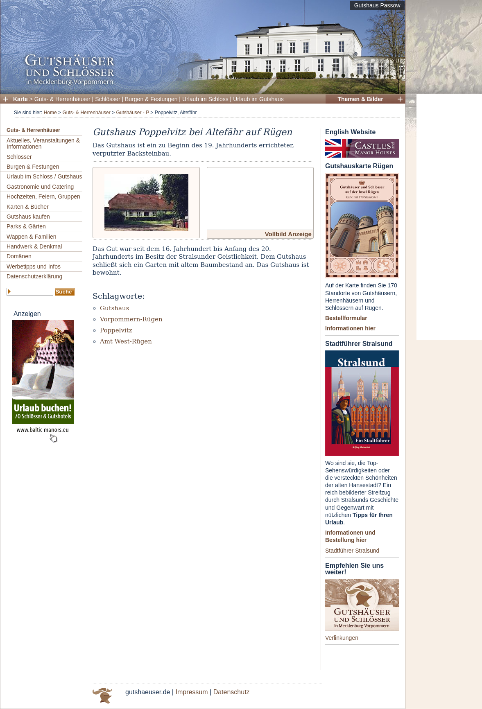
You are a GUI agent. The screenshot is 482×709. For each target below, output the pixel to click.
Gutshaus (114, 308)
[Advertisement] (449, 217)
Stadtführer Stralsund (352, 550)
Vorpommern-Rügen (131, 319)
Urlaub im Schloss (205, 99)
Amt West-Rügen (126, 341)
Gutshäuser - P (132, 112)
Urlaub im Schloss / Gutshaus (44, 176)
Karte (20, 99)
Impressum (191, 692)
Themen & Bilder (360, 99)
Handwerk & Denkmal (34, 246)
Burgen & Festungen (151, 99)
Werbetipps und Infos (34, 266)
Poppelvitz (116, 330)
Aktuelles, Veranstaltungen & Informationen (43, 143)
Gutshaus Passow (377, 5)
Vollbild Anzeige (288, 233)
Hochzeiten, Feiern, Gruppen (43, 196)
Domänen (19, 256)
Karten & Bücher (28, 206)
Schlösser (107, 99)
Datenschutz (231, 692)
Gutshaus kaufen (28, 216)
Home (50, 112)
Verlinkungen (341, 637)
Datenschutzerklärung (34, 276)
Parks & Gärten (26, 226)
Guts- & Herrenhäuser (62, 99)
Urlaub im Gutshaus (258, 99)
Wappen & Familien (32, 236)
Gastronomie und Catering (40, 186)
